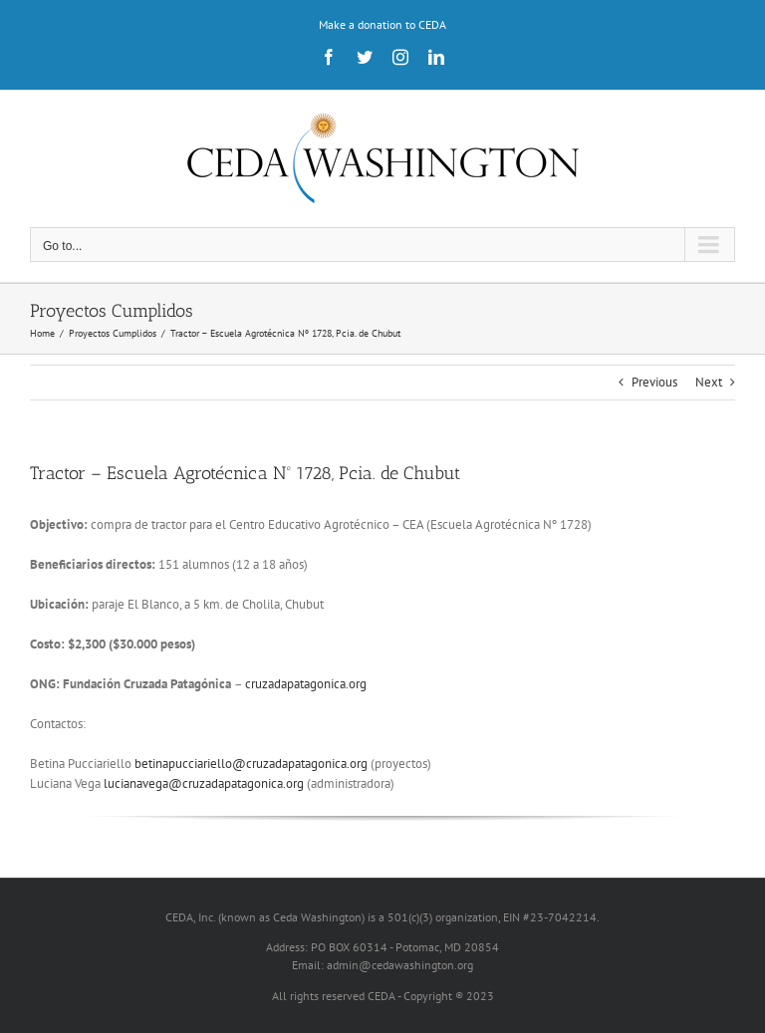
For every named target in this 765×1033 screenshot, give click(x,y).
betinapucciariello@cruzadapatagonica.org (251, 763)
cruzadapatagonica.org (306, 683)
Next (708, 382)
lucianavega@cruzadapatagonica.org (204, 783)
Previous (654, 382)
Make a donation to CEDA (382, 24)
